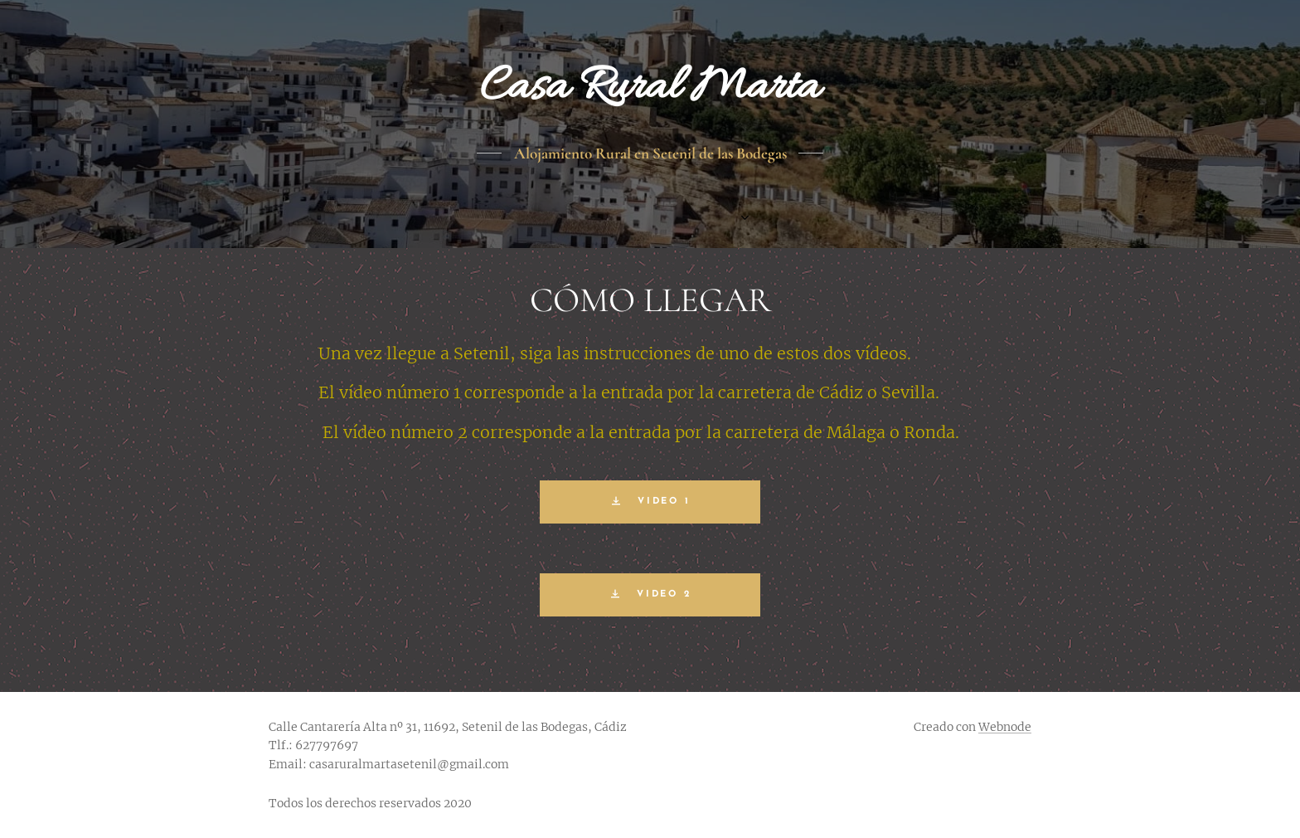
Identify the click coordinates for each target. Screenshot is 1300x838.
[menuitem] (533, 219)
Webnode (1004, 726)
